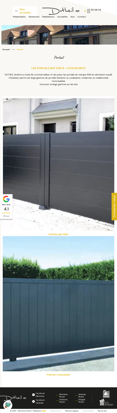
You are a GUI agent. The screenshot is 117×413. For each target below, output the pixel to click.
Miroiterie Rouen (63, 395)
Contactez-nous (114, 206)
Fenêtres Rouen (63, 400)
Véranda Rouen (82, 395)
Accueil (6, 49)
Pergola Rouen (82, 400)
